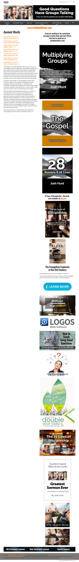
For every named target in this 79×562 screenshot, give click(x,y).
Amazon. (64, 198)
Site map (61, 557)
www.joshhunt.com (13, 555)
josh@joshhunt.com (22, 555)
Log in (6, 2)
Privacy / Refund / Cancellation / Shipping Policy (14, 556)
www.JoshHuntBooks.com (39, 27)
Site (50, 555)
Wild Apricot (65, 560)
